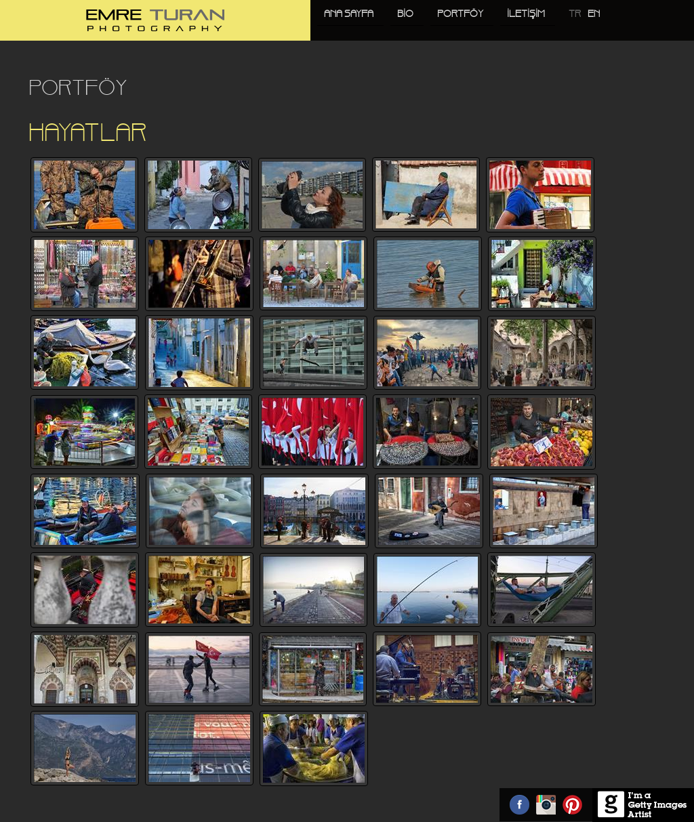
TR (575, 14)
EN (594, 14)
